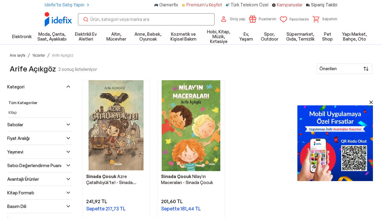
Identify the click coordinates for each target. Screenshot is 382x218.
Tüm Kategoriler (22, 103)
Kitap (12, 112)
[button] (324, 19)
